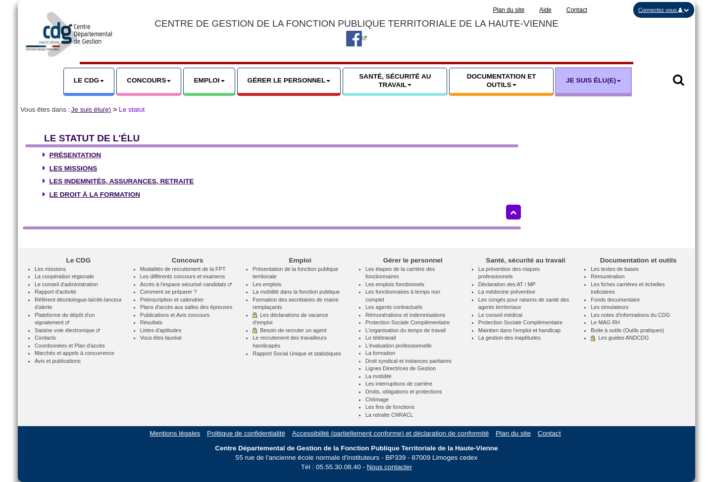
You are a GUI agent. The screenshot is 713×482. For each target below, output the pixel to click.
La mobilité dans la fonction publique (296, 292)
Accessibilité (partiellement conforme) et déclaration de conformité (390, 433)
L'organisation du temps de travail (405, 330)
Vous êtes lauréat (161, 338)
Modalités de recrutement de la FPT (183, 269)
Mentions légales (175, 433)
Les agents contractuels (393, 307)
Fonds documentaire (615, 300)
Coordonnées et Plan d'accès (70, 346)
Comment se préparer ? (168, 292)
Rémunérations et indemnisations (405, 315)
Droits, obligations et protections (403, 391)
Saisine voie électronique (67, 330)
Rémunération (607, 276)
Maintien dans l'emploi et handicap (519, 330)
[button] (663, 10)
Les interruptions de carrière (398, 384)
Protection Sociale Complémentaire (407, 322)
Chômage (377, 399)
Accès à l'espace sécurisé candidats (186, 284)
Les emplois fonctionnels (394, 284)
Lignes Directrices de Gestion (400, 368)
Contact (576, 9)
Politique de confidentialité (246, 433)
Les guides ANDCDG (620, 338)
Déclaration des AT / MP (507, 284)
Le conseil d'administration (66, 284)
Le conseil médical (500, 315)
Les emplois (267, 284)
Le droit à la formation (95, 194)
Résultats (151, 322)
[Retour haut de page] (513, 212)
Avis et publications (58, 361)
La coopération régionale (64, 276)
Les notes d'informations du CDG (630, 315)
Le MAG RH (605, 322)
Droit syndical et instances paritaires (408, 361)
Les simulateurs (609, 307)
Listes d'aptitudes (161, 330)
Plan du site (508, 9)
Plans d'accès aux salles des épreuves (186, 307)
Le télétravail (380, 338)
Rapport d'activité (55, 292)
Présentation (75, 155)
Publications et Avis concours (175, 315)
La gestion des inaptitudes (509, 338)
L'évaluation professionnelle (398, 346)
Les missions (74, 168)
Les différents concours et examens (182, 276)
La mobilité (378, 376)
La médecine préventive (506, 292)
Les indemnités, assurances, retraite (122, 181)
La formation (380, 353)
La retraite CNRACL (389, 415)
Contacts (45, 338)
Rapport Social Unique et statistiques (297, 353)
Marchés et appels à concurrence (74, 353)
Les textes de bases (615, 269)
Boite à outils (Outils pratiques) (627, 330)
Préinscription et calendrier (172, 300)
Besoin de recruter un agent (289, 330)
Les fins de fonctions (389, 407)
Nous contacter (389, 467)
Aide (545, 9)
